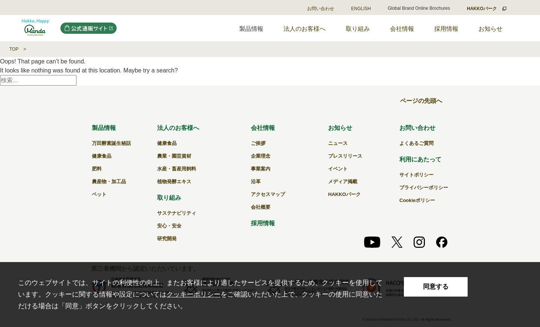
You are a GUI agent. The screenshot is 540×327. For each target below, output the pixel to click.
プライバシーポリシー (423, 187)
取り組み (358, 29)
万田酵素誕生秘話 (111, 143)
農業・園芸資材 (174, 156)
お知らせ (490, 29)
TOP (13, 49)
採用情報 (446, 29)
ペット (99, 194)
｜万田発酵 (35, 28)
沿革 (256, 181)
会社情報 (402, 29)
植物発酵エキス (174, 181)
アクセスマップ (268, 194)
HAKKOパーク (344, 194)
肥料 (97, 169)
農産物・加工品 (109, 181)
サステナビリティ (176, 213)
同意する (435, 286)
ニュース (338, 143)
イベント (338, 169)
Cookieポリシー (417, 200)
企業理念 (260, 156)
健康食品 (101, 156)
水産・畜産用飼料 (176, 169)
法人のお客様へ (305, 29)
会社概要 (260, 207)
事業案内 (260, 169)
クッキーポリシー (193, 294)
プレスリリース (345, 156)
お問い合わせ (320, 8)
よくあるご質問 (416, 143)
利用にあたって (420, 159)
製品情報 (104, 128)
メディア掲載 (342, 181)
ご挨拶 (258, 143)
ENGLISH (361, 8)
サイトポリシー (416, 175)
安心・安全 (169, 226)
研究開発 (167, 238)
